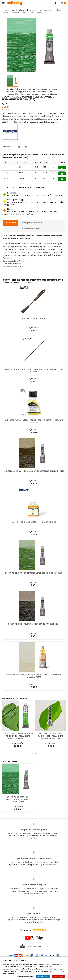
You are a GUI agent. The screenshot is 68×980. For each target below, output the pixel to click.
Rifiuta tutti (59, 977)
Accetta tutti (42, 977)
